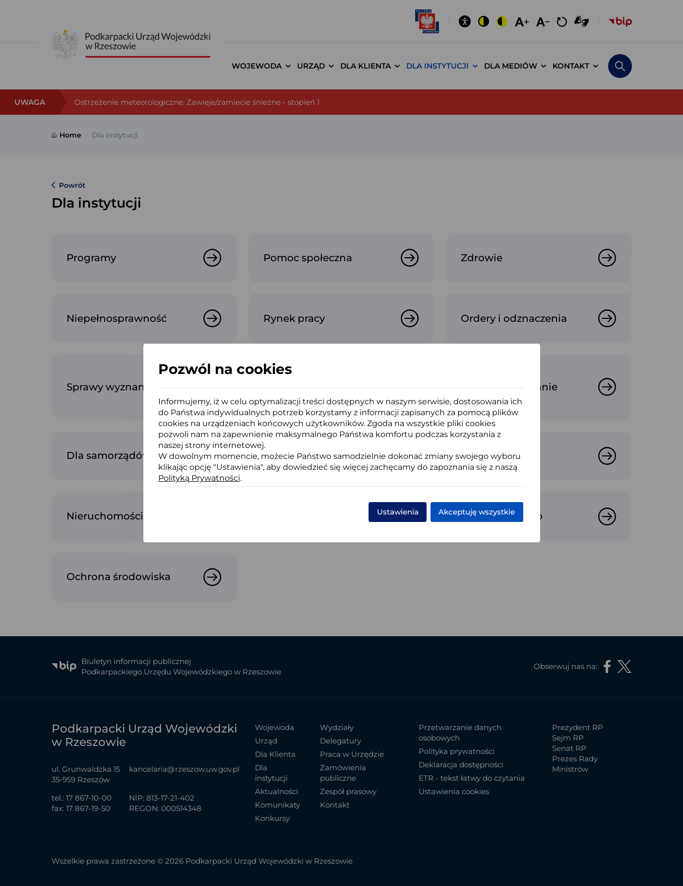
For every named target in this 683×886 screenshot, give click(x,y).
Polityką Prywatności (199, 478)
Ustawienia (398, 512)
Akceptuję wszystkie (476, 512)
